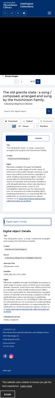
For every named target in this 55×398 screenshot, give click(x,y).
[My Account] (18, 13)
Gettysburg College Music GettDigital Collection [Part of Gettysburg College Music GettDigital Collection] (23, 258)
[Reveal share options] (11, 13)
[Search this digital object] (24, 111)
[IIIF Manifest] (43, 126)
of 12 (32, 81)
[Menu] (49, 13)
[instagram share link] (11, 356)
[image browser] (11, 76)
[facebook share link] (5, 356)
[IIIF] (14, 126)
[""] (27, 5)
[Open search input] (5, 13)
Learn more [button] (26, 386)
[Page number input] (25, 81)
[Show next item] (38, 81)
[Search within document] (49, 111)
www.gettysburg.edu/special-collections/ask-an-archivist (26, 199)
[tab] (17, 138)
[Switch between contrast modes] (24, 13)
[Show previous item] (16, 81)
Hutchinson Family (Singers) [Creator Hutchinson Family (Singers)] (19, 159)
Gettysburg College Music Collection (18, 104)
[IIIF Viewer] (25, 126)
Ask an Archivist (9, 343)
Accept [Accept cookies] (7, 394)
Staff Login (7, 370)
